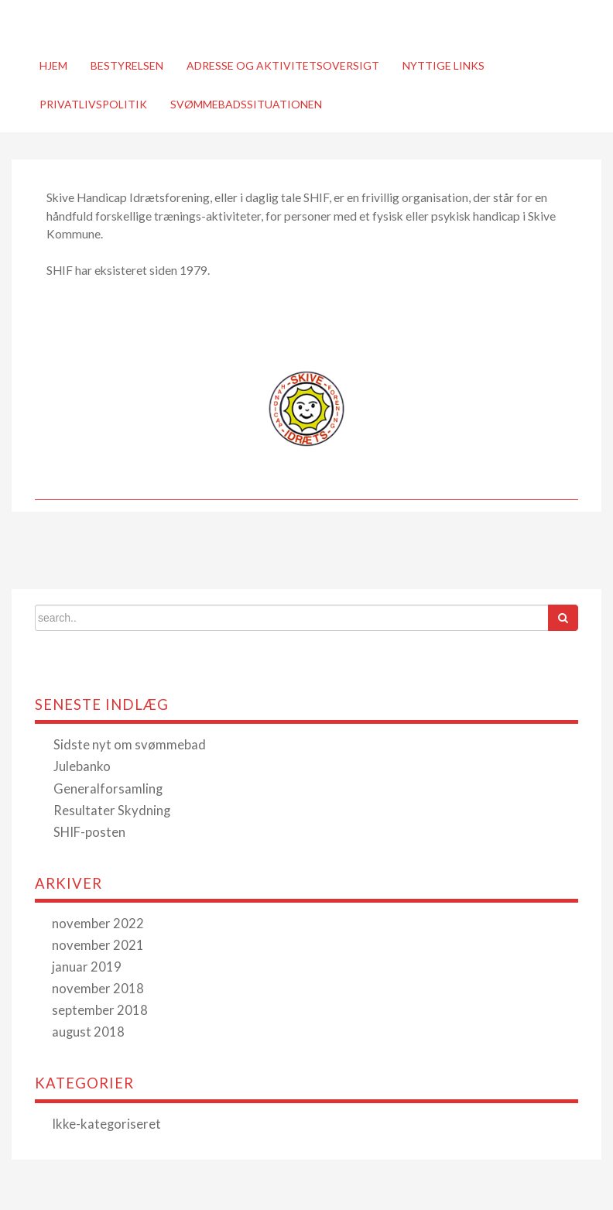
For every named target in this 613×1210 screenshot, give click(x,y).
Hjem (53, 65)
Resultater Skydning (111, 810)
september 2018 (100, 1010)
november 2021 (98, 945)
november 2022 (98, 923)
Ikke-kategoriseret (106, 1124)
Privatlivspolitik (93, 104)
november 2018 (98, 988)
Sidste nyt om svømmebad (129, 744)
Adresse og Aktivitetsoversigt (283, 65)
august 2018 (88, 1032)
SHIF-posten (89, 832)
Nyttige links (443, 65)
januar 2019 (87, 967)
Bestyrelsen (127, 65)
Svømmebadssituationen (246, 104)
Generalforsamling (108, 789)
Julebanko (82, 766)
